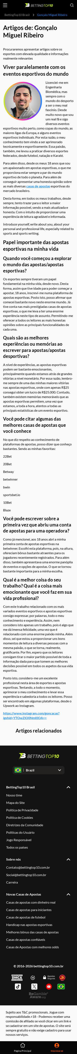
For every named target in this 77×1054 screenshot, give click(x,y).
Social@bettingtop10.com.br (26, 875)
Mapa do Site (15, 803)
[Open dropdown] (38, 770)
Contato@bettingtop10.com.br (28, 867)
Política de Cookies (19, 817)
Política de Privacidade (22, 810)
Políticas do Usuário (20, 832)
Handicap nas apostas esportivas (29, 925)
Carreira (12, 882)
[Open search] (72, 5)
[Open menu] (5, 5)
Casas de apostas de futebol (25, 917)
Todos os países (17, 847)
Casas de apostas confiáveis (25, 939)
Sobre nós (13, 859)
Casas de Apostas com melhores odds (32, 947)
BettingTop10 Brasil (17, 15)
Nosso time (14, 795)
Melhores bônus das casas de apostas (32, 932)
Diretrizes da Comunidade (24, 825)
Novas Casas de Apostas (23, 894)
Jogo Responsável (18, 840)
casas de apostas (38, 186)
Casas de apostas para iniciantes (29, 910)
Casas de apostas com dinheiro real (30, 902)
